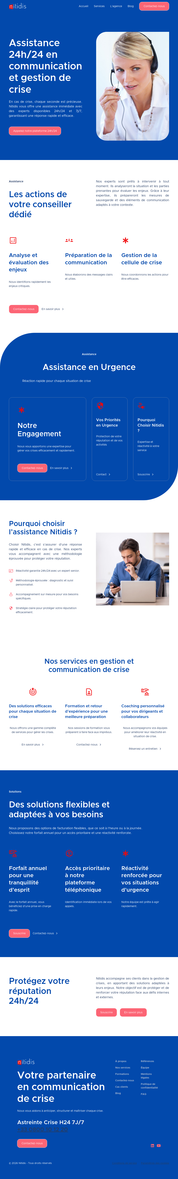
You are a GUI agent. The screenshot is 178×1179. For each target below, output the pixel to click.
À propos (120, 1061)
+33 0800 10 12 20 (42, 1129)
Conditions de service (124, 1163)
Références (147, 1061)
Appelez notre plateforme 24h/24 (35, 131)
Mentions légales (146, 1076)
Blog (131, 6)
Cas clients (121, 1087)
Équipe (145, 1068)
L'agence (116, 6)
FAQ (143, 1094)
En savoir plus (133, 1012)
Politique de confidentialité (149, 1086)
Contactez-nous (154, 6)
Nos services (122, 1068)
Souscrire (19, 933)
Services (99, 6)
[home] (17, 6)
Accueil (83, 6)
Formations (122, 1074)
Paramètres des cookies (155, 1163)
